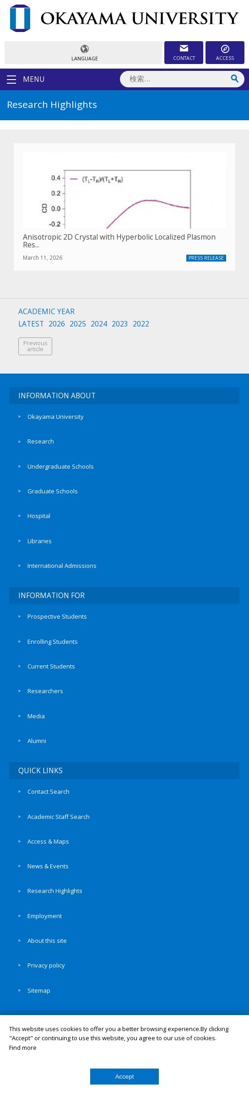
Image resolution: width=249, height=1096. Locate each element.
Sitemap (38, 990)
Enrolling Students (52, 641)
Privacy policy (46, 965)
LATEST (31, 324)
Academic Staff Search (58, 817)
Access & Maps (48, 841)
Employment (44, 916)
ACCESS (225, 58)
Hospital (38, 516)
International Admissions (62, 565)
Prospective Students (57, 616)
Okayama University (55, 416)
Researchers (45, 691)
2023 (120, 324)
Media (36, 716)
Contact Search (48, 791)
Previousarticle (35, 346)
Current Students (51, 666)
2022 (141, 324)
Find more (23, 1047)
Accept (124, 1076)
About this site (47, 940)
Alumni (36, 741)
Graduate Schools (52, 491)
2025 (78, 324)
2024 (99, 324)
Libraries (39, 541)
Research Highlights (54, 891)
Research (40, 441)
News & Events (48, 866)
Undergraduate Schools (60, 466)
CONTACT (184, 58)
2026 (57, 324)
